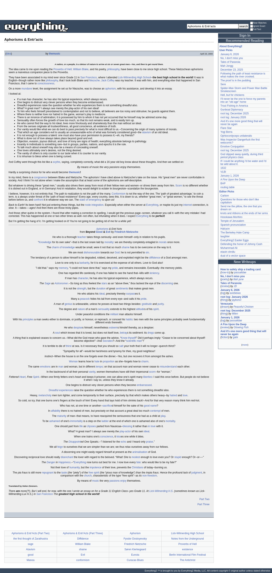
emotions (45, 366)
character (83, 278)
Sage (48, 283)
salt (121, 346)
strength (81, 288)
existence (187, 549)
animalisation (139, 452)
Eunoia (135, 554)
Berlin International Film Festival (187, 554)
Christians (137, 467)
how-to (225, 272)
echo (123, 441)
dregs (150, 332)
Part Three (204, 504)
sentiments (122, 288)
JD (235, 286)
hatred (173, 395)
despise (77, 327)
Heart (22, 376)
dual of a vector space (232, 255)
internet (187, 204)
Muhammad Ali (228, 247)
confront (38, 199)
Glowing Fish (241, 327)
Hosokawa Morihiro (231, 217)
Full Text (255, 29)
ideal (101, 293)
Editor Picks (226, 191)
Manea (30, 560)
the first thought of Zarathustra (30, 538)
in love (152, 426)
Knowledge (45, 242)
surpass (130, 293)
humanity (74, 467)
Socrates (108, 340)
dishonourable (92, 252)
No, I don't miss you (231, 58)
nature (81, 309)
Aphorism (135, 533)
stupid (177, 457)
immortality (76, 421)
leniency (154, 273)
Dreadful (53, 390)
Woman (73, 361)
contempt (155, 410)
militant (114, 314)
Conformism (119, 193)
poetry (224, 279)
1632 (223, 167)
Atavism (30, 549)
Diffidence (83, 538)
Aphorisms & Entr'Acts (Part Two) (30, 533)
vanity (92, 371)
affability (55, 410)
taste (64, 472)
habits (129, 319)
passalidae (240, 272)
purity (160, 303)
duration (101, 288)
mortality (170, 421)
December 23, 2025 (231, 69)
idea (8, 53)
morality (108, 242)
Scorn (178, 185)
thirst (68, 346)
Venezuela (226, 303)
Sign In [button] (244, 35)
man (60, 366)
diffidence (154, 257)
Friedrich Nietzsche (126, 231)
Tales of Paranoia (230, 61)
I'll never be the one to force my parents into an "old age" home (242, 100)
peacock (85, 298)
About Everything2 (230, 46)
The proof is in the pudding (235, 80)
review (225, 286)
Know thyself (128, 337)
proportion (108, 361)
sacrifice (107, 405)
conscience (106, 436)
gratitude (147, 303)
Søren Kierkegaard (135, 549)
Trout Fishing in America (234, 105)
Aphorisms (102, 228)
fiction (224, 337)
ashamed (54, 421)
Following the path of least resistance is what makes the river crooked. (242, 75)
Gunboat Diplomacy (231, 109)
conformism (82, 560)
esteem (113, 327)
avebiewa (235, 293)
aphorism (110, 88)
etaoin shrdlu (227, 251)
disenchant (67, 457)
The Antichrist (187, 560)
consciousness (45, 83)
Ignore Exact (257, 26)
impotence (95, 467)
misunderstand (168, 366)
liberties (147, 376)
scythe (56, 161)
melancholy (45, 395)
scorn (152, 371)
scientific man (134, 340)
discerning (167, 283)
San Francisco (88, 77)
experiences (66, 390)
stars (104, 283)
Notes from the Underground (187, 538)
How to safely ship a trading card (240, 269)
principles (28, 319)
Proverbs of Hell (62, 69)
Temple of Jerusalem (232, 220)
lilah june (238, 279)
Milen (235, 313)
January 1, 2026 (229, 175)
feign (60, 446)
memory (63, 267)
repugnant (48, 472)
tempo (99, 366)
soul (57, 332)
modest (136, 457)
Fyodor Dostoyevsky (135, 538)
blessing (127, 426)
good (30, 554)
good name (150, 405)
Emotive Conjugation (232, 146)
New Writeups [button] (245, 262)
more (244, 344)
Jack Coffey (107, 80)
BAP (223, 183)
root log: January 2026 (233, 117)
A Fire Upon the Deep (232, 179)
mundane (26, 88)
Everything (152, 204)
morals (162, 242)
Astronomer (61, 283)
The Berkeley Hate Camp (234, 232)
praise (149, 441)
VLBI (223, 171)
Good (99, 231)
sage (30, 544)
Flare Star (226, 128)
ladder (105, 421)
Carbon (224, 195)
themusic (54, 53)
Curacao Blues (135, 560)
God (117, 252)
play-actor (125, 431)
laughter (225, 236)
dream (225, 306)
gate (235, 337)
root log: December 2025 (234, 113)
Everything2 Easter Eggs (234, 240)
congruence (40, 177)
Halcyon (225, 228)
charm (144, 361)
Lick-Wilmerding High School (134, 77)
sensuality (103, 309)
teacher (81, 237)
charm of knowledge (63, 247)
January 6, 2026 (229, 54)
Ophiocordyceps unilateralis (236, 135)
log (223, 293)
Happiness (64, 462)
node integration (94, 204)
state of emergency (90, 199)
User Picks (225, 50)
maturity (61, 415)
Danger (51, 462)
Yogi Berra (226, 131)
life (81, 426)
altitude (140, 309)
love (185, 395)
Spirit (36, 376)
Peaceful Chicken (243, 306)
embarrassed (144, 385)
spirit (156, 309)
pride (115, 267)
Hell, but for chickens (232, 95)
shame (125, 247)
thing (224, 299)
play (163, 415)
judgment (196, 472)
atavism (146, 132)
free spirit (94, 472)
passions (114, 480)
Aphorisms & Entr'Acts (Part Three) (83, 533)
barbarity (84, 262)
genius (68, 303)
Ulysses (91, 426)
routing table (227, 187)
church (88, 475)
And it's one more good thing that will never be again (243, 333)
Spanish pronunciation (233, 224)
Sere (223, 84)
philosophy (113, 69)
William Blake (81, 69)
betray (123, 332)
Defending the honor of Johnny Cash (241, 244)
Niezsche (94, 80)
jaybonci (236, 299)
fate (138, 462)
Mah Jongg (226, 65)
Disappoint (74, 441)
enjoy (123, 480)
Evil (108, 231)
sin (147, 252)
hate (96, 361)
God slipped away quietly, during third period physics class (241, 156)
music (95, 480)
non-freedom (149, 475)
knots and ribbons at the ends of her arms (244, 213)
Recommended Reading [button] (245, 40)
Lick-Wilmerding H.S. (161, 491)
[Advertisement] (136, 9)
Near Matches (258, 23)
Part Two (204, 499)
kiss (118, 436)
